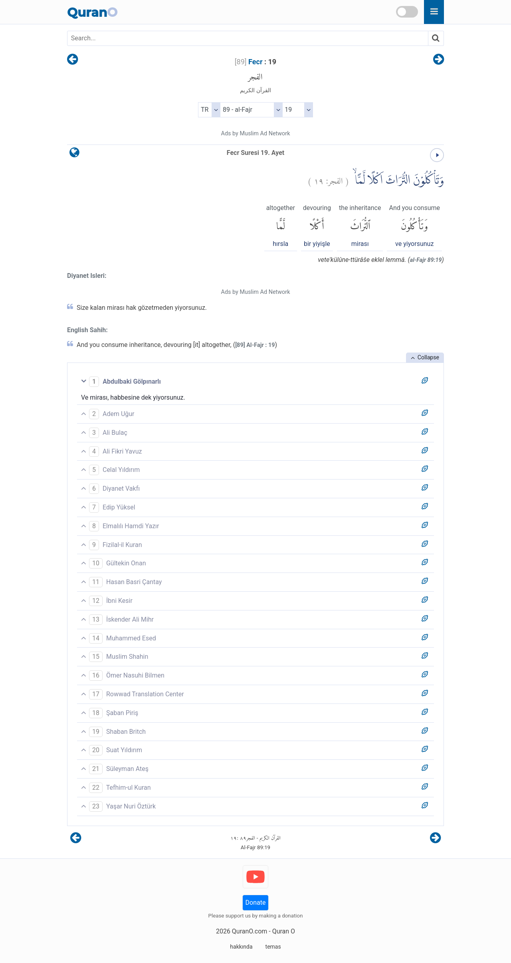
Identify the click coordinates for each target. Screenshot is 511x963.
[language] (74, 154)
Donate (256, 902)
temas (273, 946)
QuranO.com (249, 931)
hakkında (241, 946)
